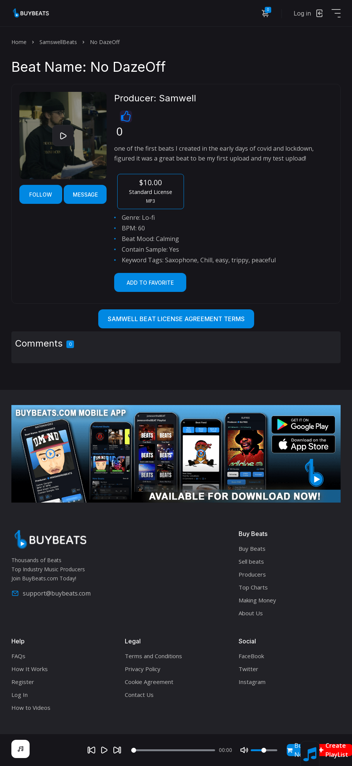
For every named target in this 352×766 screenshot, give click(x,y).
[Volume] (264, 750)
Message (85, 194)
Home (19, 42)
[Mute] (244, 750)
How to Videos (30, 707)
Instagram (252, 682)
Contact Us (139, 694)
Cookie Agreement (149, 682)
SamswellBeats (58, 42)
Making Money (257, 600)
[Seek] (173, 750)
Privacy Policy (142, 669)
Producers (252, 574)
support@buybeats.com (51, 593)
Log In (19, 694)
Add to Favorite (150, 282)
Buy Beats (252, 548)
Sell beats (251, 561)
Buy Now (297, 750)
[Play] (104, 750)
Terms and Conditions (153, 656)
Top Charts (253, 587)
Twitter (248, 669)
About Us (251, 613)
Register (22, 682)
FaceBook (251, 656)
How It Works (29, 669)
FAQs (18, 656)
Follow (40, 194)
